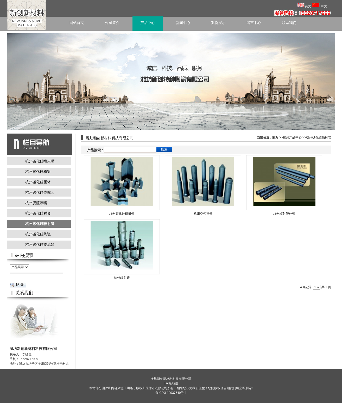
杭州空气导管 (203, 214)
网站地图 (172, 383)
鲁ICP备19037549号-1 (171, 393)
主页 (275, 137)
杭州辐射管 (122, 278)
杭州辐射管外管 (284, 214)
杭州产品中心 (292, 137)
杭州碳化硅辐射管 (318, 137)
